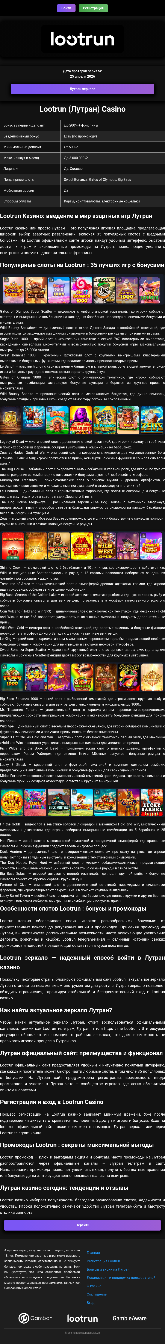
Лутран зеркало (82, 89)
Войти (66, 8)
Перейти (82, 1225)
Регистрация (93, 8)
